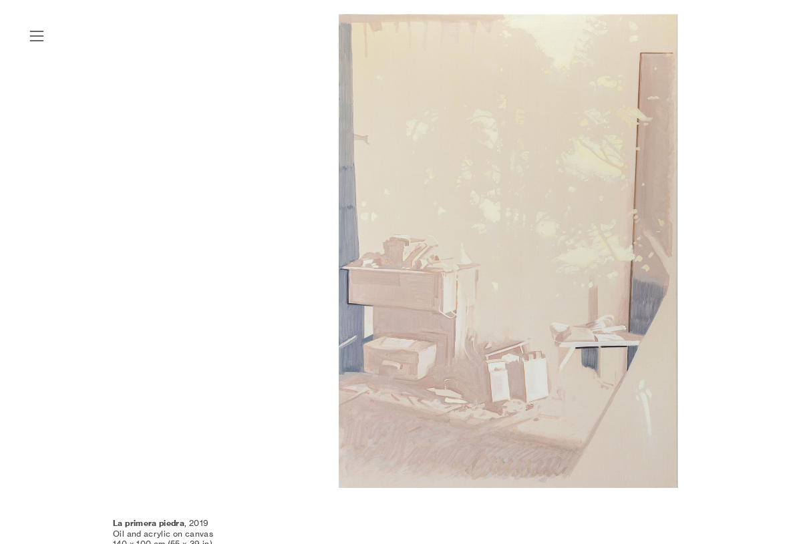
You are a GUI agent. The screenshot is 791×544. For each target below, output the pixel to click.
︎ (36, 36)
